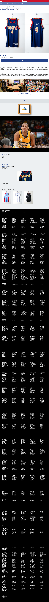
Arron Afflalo (42, 327)
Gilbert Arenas (32, 504)
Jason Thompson (42, 415)
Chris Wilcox (13, 443)
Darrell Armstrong (23, 527)
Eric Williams (4, 527)
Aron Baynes (23, 397)
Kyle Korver (41, 332)
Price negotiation (25, 60)
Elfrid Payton (32, 299)
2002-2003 (4, 534)
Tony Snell (41, 362)
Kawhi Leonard (23, 254)
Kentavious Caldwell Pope (33, 352)
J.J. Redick (3, 299)
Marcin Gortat (32, 313)
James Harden (32, 256)
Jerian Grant (41, 340)
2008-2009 (4, 499)
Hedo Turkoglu (23, 424)
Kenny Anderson (4, 576)
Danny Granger (4, 362)
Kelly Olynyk (41, 355)
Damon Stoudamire (32, 520)
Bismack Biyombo (32, 321)
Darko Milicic (32, 448)
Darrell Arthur (14, 484)
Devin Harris (4, 416)
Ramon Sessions (4, 350)
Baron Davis (4, 557)
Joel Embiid (41, 221)
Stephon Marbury (14, 553)
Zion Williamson (23, 258)
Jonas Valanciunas (33, 231)
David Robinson (14, 576)
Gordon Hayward (23, 222)
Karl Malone (32, 553)
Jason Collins (4, 376)
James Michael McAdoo (24, 309)
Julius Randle (23, 217)
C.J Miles (13, 374)
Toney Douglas (23, 423)
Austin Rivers (13, 278)
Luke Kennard (14, 228)
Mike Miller (4, 461)
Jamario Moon (32, 500)
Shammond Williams (5, 548)
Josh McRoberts (4, 438)
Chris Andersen (4, 428)
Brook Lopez (13, 234)
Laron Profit (22, 545)
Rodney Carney (14, 519)
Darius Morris (42, 429)
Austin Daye (4, 361)
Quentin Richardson (33, 489)
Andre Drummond (42, 234)
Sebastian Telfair (4, 510)
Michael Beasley (42, 377)
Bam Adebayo (13, 223)
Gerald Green (32, 339)
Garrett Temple (42, 364)
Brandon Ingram (4, 268)
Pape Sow (22, 515)
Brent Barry (22, 491)
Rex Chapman (32, 572)
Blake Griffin (13, 231)
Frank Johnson (4, 589)
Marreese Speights (23, 293)
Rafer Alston (41, 512)
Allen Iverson (32, 545)
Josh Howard (32, 501)
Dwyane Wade (4, 303)
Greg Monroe (4, 312)
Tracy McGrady (42, 491)
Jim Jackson (23, 567)
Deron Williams (4, 302)
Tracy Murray (42, 540)
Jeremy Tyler (14, 450)
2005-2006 (4, 525)
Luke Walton (4, 473)
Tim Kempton (13, 588)
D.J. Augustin (23, 399)
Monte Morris (32, 221)
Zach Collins (13, 263)
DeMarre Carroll (14, 294)
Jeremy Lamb (4, 252)
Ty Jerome (41, 231)
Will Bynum (31, 426)
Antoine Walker (32, 564)
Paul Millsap (4, 298)
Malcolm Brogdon (4, 238)
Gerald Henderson (42, 408)
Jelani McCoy (23, 535)
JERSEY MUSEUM (4, 9)
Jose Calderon (4, 261)
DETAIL (22, 3)
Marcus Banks (4, 521)
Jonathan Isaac (42, 258)
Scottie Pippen (42, 560)
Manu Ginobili (23, 520)
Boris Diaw (13, 388)
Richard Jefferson (14, 305)
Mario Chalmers (32, 338)
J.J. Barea (41, 249)
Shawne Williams (42, 354)
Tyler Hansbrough (14, 383)
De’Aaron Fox (41, 275)
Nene (31, 326)
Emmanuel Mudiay (32, 270)
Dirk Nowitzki (4, 414)
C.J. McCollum (23, 218)
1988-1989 (4, 593)
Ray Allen (41, 555)
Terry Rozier (32, 217)
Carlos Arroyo (32, 541)
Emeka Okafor (32, 440)
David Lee (41, 316)
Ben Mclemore (14, 397)
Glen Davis (31, 427)
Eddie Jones (41, 551)
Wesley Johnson (32, 400)
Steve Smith (41, 552)
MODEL (19, 3)
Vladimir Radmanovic (14, 469)
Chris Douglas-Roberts (43, 478)
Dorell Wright (32, 463)
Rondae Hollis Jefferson (24, 278)
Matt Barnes (32, 361)
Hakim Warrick (14, 494)
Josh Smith (3, 353)
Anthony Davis (42, 218)
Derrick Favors (14, 312)
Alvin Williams (32, 546)
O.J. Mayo (41, 330)
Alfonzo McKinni (14, 265)
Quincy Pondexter (4, 363)
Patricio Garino (14, 304)
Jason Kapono (14, 452)
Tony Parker (13, 376)
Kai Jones (22, 221)
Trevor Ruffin (4, 581)
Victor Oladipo (23, 216)
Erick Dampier (23, 475)
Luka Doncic (32, 247)
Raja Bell (3, 478)
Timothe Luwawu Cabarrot (15, 309)
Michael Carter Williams (24, 288)
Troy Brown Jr (14, 238)
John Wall (31, 267)
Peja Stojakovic (4, 479)
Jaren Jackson (23, 588)
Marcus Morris (23, 313)
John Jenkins (41, 426)
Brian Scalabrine (32, 476)
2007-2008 (4, 506)
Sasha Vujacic (32, 337)
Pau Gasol (41, 310)
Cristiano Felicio (42, 291)
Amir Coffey (32, 227)
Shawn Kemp (13, 535)
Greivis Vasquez (23, 362)
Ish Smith (22, 255)
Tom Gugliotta (4, 546)
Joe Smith (22, 509)
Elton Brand (32, 413)
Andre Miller (13, 493)
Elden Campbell (32, 531)
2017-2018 (4, 273)
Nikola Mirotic (23, 295)
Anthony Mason (4, 547)
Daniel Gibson (23, 513)
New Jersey (8, 162)
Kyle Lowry (22, 274)
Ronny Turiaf (23, 480)
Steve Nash (22, 512)
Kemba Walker (14, 280)
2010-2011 (4, 467)
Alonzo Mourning (32, 551)
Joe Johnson (13, 291)
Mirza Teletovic (23, 328)
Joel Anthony (13, 440)
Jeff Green (13, 321)
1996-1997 (4, 569)
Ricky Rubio (13, 285)
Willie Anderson (4, 596)
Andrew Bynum (4, 458)
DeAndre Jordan (23, 291)
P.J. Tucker (22, 396)
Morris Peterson (14, 500)
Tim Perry (3, 591)
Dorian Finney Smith (33, 234)
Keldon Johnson (42, 217)
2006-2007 (4, 514)
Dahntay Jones (23, 302)
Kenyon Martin (14, 419)
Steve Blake (22, 441)
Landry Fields (23, 470)
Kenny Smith (4, 449)
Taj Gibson (3, 275)
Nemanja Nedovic (32, 377)
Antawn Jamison (32, 445)
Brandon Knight (42, 409)
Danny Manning (32, 573)
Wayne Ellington (32, 237)
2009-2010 (4, 486)
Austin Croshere (32, 516)
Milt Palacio (22, 533)
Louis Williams (41, 360)
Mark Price (31, 582)
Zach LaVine (13, 261)
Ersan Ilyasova (32, 274)
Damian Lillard (14, 244)
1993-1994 (4, 584)
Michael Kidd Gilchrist (24, 312)
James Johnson (14, 311)
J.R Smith (22, 353)
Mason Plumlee (23, 371)
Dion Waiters (32, 331)
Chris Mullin (32, 495)
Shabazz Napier (32, 367)
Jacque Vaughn (32, 522)
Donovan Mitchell (42, 261)
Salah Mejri (22, 275)
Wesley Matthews (23, 306)
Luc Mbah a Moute (14, 314)
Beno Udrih (13, 478)
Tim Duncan (3, 520)
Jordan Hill (32, 332)
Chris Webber (4, 566)
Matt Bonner (32, 397)
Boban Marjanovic (23, 249)
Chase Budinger (14, 463)
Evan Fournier (4, 243)
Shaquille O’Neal (14, 571)
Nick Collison (13, 445)
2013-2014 (8, 9)
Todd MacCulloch (42, 547)
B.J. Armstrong (14, 513)
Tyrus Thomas (23, 461)
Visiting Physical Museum (25, 93)
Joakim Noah (13, 249)
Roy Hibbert (4, 292)
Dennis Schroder (32, 310)
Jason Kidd (22, 516)
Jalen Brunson (4, 232)
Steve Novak (22, 458)
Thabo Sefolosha (4, 255)
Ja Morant (3, 257)
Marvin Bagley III (32, 216)
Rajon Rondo (23, 285)
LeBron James (23, 252)
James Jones (41, 371)
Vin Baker (13, 556)
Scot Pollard (4, 518)
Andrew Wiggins (32, 253)
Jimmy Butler (13, 455)
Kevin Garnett (23, 556)
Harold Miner (32, 581)
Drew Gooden (32, 513)
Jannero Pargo (32, 494)
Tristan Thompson (4, 340)
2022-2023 (4, 213)
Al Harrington (14, 510)
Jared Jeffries (32, 468)
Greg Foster (32, 565)
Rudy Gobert (23, 240)
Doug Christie (41, 562)
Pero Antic (41, 381)
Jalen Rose (4, 531)
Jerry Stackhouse (33, 443)
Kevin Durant (23, 262)
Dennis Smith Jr (23, 271)
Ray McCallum (32, 330)
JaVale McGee (41, 387)
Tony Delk (41, 541)
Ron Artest (3, 500)
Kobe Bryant (32, 360)
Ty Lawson (22, 330)
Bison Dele (22, 559)
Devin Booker (41, 270)
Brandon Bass (14, 418)
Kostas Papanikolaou (42, 365)
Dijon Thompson (32, 527)
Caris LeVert (22, 253)
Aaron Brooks (32, 374)
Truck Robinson (4, 598)
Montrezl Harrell (32, 249)
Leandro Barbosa (4, 452)
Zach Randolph (32, 439)
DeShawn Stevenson (5, 468)
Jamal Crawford (23, 427)
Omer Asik (22, 390)
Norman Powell (32, 305)
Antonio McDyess (32, 473)
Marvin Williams (4, 254)
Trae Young (32, 268)
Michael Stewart (32, 540)
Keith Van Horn (14, 560)
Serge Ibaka (4, 226)
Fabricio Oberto (32, 515)
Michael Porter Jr (32, 258)
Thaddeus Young (32, 329)
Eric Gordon (13, 316)
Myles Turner (14, 240)
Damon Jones (13, 521)
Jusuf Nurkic (4, 278)
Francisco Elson (42, 521)
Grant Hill (41, 571)
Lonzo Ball (3, 241)
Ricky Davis (31, 509)
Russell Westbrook (14, 259)
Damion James (4, 463)
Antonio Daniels (14, 501)
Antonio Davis (4, 545)
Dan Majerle (23, 500)
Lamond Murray (14, 532)
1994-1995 (4, 580)
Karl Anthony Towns (5, 217)
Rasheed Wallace (14, 415)
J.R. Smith (22, 378)
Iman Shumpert (14, 299)
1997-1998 (4, 563)
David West (3, 330)
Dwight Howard (23, 341)
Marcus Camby (14, 453)
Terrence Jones (42, 351)
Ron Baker (41, 301)
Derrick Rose (13, 252)
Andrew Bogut (42, 341)
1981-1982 (4, 597)
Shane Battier (23, 417)
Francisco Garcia (4, 474)
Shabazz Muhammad (42, 311)
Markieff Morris (42, 293)
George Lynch (13, 564)
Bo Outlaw (3, 535)
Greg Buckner (32, 532)
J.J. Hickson (32, 380)
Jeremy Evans (23, 414)
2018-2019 (4, 260)
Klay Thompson (23, 269)
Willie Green (22, 517)
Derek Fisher (41, 445)
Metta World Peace (42, 299)
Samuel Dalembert (42, 402)
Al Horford (13, 339)
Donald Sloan (4, 366)
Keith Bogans (41, 470)
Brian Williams (14, 581)
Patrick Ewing (4, 577)
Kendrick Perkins (4, 324)
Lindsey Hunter (4, 513)
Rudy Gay (41, 320)
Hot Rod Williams (14, 573)
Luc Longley (22, 568)
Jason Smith (41, 398)
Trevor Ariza (4, 429)
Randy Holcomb (23, 541)
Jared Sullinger (42, 350)
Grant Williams (23, 232)
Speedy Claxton (14, 522)
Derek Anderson (4, 526)
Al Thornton (22, 477)
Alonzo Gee (41, 416)
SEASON (15, 3)
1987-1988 (4, 595)
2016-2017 (4, 283)
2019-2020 (4, 245)
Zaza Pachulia (23, 332)
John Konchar (4, 216)
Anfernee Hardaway (23, 557)
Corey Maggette (4, 441)
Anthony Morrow (14, 364)
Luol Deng (41, 285)
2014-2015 (4, 347)
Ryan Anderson (32, 302)
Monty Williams (14, 540)
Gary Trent (22, 566)
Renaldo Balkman (4, 509)
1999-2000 (4, 549)
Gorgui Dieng (4, 294)
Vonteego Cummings (5, 540)
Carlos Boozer (42, 353)
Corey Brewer (42, 399)
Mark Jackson (23, 547)
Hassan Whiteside (14, 336)
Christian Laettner (5, 572)
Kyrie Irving (32, 242)
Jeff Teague (41, 238)
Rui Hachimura (14, 212)
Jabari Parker (32, 314)
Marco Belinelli (32, 390)
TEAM (4, 3)
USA (10, 162)
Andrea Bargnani (4, 379)
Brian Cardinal (23, 473)
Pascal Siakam (23, 239)
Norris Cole (32, 389)
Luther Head (13, 468)
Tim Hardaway (23, 401)
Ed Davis (13, 338)
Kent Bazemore (32, 278)
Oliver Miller (32, 550)
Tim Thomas (41, 520)
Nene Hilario (41, 296)
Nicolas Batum (4, 240)
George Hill (22, 331)
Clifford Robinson (32, 554)
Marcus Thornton (23, 356)
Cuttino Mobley (14, 531)
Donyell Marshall (23, 519)
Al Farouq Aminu (42, 321)
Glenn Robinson (4, 578)
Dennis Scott (23, 451)
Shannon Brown (42, 391)
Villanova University (5, 164)
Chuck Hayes (4, 444)
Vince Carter (41, 267)
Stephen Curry (23, 263)
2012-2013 (4, 407)
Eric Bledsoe (4, 233)
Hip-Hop (3, 551)
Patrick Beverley (42, 336)
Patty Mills (22, 377)
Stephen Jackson (32, 402)
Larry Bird (41, 588)
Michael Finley (23, 490)
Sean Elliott (32, 566)
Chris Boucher (4, 221)
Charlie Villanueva (32, 417)
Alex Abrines (4, 288)
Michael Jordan (4, 562)
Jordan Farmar (42, 403)
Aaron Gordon (23, 373)
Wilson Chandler (4, 494)
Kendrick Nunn (32, 223)
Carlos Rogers (23, 571)
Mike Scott (31, 388)
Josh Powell (13, 520)
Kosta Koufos (42, 413)
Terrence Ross (14, 217)
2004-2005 (4, 528)
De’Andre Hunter (42, 223)
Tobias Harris (23, 242)
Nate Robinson (32, 401)
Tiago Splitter (14, 295)
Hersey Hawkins (4, 555)
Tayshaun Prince (4, 454)
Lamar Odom (22, 409)
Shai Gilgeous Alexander (33, 222)
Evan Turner (13, 400)
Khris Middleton (4, 253)
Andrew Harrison (4, 295)
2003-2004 (4, 530)
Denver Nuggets (12, 9)
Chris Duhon (22, 504)
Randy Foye (4, 56)
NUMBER (8, 3)
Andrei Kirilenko (4, 413)
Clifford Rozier (32, 567)
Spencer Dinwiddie (42, 220)
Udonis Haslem (14, 414)
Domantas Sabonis (42, 233)
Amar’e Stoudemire (23, 324)
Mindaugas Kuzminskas (15, 284)
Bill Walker (41, 442)
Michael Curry (4, 533)
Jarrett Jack (42, 373)
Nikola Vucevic (23, 226)
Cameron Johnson (42, 222)
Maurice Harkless (42, 298)
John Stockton (4, 556)
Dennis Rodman (4, 564)
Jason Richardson (23, 453)
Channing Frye (4, 469)
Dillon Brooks (14, 221)
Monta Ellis (41, 314)
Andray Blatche (23, 437)
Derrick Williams (32, 334)
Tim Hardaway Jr (23, 233)
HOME (0, 9)
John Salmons (42, 383)
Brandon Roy (4, 470)
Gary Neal (22, 460)
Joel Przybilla (4, 504)
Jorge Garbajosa (32, 511)
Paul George (32, 255)
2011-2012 (4, 433)
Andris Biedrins (4, 480)
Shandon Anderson (32, 560)
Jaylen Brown (23, 261)
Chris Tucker (13, 491)
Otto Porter (4, 336)
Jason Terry (23, 518)
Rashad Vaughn (23, 336)
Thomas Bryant (4, 242)
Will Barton (41, 227)
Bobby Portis (32, 294)
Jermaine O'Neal (14, 526)
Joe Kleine (3, 585)
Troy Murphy (23, 459)
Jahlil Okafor (23, 321)
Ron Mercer (4, 560)
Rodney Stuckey (42, 418)
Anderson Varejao (5, 338)
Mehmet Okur (32, 496)
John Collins (4, 222)
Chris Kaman (32, 415)
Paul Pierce (4, 387)
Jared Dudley (23, 419)
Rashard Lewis (42, 376)
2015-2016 (4, 319)
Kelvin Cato (41, 518)
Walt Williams (32, 570)
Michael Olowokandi (5, 553)
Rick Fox (22, 478)
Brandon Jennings (23, 303)
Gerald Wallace (14, 413)
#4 (9, 56)
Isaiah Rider (13, 566)
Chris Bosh (13, 372)
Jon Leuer (41, 329)
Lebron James (14, 382)
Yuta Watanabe (4, 223)
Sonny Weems (41, 492)
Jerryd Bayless (23, 364)
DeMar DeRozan (4, 234)
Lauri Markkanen (42, 265)
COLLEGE (12, 3)
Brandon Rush (32, 327)
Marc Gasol (4, 277)
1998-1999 (4, 558)
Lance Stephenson (14, 290)
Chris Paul (22, 264)
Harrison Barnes (4, 212)
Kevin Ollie (22, 522)
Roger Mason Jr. (42, 531)
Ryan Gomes (22, 479)
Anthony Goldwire (23, 582)
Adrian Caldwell (42, 564)
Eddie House (32, 471)
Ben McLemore (42, 334)
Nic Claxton (41, 216)
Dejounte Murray (4, 235)
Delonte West (23, 426)
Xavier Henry (32, 379)
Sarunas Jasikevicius (33, 517)
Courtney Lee (23, 294)
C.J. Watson (13, 474)
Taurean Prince (4, 314)
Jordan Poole (13, 218)
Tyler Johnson (4, 274)
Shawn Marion (4, 554)
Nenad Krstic (23, 481)
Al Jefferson (4, 290)
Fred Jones (13, 511)
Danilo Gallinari (42, 237)
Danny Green (13, 367)
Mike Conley (32, 233)
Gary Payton (22, 555)
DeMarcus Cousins (14, 459)
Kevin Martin (41, 481)
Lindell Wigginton (23, 220)
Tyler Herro (13, 255)
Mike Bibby (41, 455)
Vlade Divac (22, 546)
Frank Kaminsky (4, 326)
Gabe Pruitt (32, 512)
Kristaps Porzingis (23, 238)
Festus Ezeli (23, 329)
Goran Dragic (32, 288)
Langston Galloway (23, 363)
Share (24, 100)
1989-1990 (4, 590)
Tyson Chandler (42, 254)
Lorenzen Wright (4, 517)
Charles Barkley (4, 571)
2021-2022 (4, 225)
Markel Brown (42, 361)
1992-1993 (4, 587)
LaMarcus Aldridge (23, 314)
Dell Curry (41, 389)
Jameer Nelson (4, 399)
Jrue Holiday (13, 342)
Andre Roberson (4, 309)
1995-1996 (4, 575)
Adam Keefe (13, 572)
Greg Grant (22, 591)
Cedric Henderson (32, 552)
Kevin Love (22, 272)
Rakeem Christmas (32, 304)
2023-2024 (4, 211)
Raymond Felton (32, 336)
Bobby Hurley (23, 581)
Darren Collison (42, 279)
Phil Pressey (13, 360)
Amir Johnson (32, 284)
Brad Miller (13, 439)
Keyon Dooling (23, 439)
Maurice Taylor (23, 529)
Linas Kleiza (41, 516)
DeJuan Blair (4, 443)
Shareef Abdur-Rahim (43, 554)
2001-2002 (4, 537)
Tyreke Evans (32, 300)
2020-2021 (4, 236)
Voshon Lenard (42, 535)
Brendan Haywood (42, 473)
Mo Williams (22, 494)
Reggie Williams (42, 581)
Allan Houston (4, 552)
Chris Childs (4, 583)
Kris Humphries (23, 326)
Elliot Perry (41, 577)
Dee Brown (31, 559)
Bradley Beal (32, 218)
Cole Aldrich (13, 325)
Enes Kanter (23, 342)
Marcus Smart (42, 228)
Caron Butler (32, 411)
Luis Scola (3, 357)
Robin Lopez (4, 321)
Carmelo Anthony (23, 227)
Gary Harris (32, 312)
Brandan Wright (23, 416)
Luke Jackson (42, 515)
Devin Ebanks (13, 451)
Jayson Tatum (32, 272)
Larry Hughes (13, 509)
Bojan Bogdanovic (14, 216)
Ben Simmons (23, 265)
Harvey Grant (23, 565)
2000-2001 (4, 542)
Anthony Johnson (42, 500)
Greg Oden (41, 471)
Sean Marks (13, 517)
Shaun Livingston (4, 263)
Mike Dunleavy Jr (14, 300)
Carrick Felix (4, 390)
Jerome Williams (4, 536)
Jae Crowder (4, 284)
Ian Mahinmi (4, 332)
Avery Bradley (14, 279)
